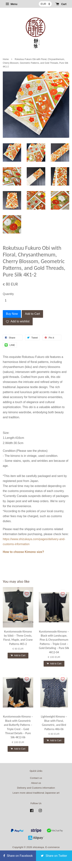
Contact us (36, 778)
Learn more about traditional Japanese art (36, 792)
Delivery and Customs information (36, 787)
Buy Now (12, 313)
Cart (60, 4)
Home (6, 59)
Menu (11, 4)
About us (36, 783)
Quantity (8, 294)
